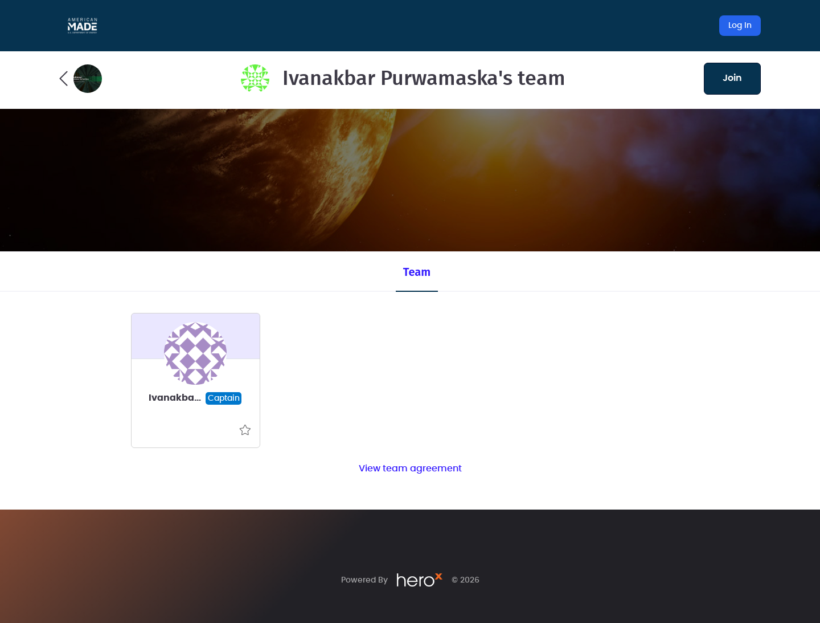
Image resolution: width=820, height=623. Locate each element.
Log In (740, 26)
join (732, 78)
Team (416, 272)
